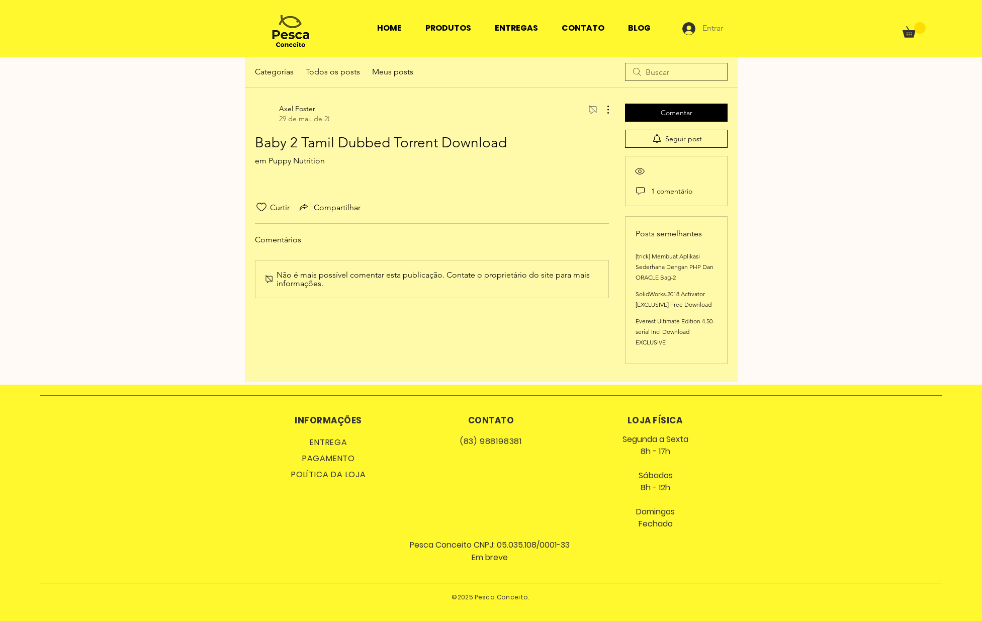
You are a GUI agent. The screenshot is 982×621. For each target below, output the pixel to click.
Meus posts (392, 71)
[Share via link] (329, 207)
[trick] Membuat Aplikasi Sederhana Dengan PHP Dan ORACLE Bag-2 (674, 266)
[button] (914, 30)
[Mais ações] (603, 110)
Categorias (274, 71)
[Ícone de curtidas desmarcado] (261, 207)
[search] (676, 72)
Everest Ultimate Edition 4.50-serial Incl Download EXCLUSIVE (675, 331)
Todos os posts (333, 71)
